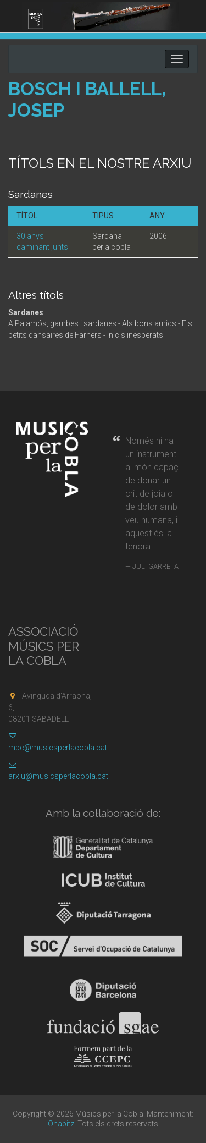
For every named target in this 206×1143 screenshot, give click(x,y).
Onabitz (61, 1123)
